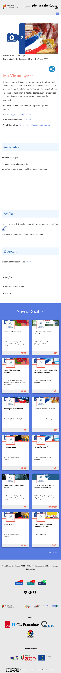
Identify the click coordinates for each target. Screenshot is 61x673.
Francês (29, 262)
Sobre (4, 566)
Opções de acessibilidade (41, 566)
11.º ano (27, 120)
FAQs (29, 566)
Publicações (30, 569)
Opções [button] (8, 277)
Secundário (25, 125)
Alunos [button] (8, 293)
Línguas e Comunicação (20, 114)
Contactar (10, 566)
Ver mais (52, 552)
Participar (55, 566)
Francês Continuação (40, 125)
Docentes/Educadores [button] (14, 286)
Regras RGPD (20, 566)
